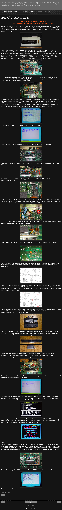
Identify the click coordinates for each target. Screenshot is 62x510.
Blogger (34, 508)
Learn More (28, 8)
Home (31, 502)
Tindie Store (46, 11)
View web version (31, 505)
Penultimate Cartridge (13, 101)
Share (3, 495)
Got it (35, 8)
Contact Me (39, 11)
